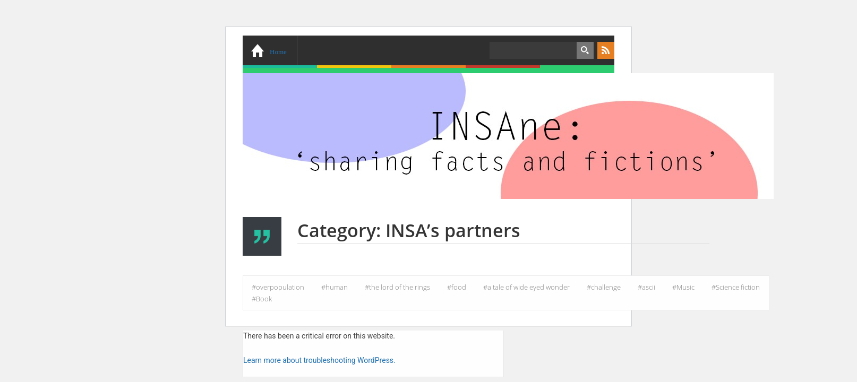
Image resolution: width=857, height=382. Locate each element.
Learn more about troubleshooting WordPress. (319, 360)
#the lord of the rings (397, 287)
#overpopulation (278, 287)
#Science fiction (736, 287)
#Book (262, 298)
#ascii (646, 287)
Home (278, 52)
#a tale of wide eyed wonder (526, 287)
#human (334, 287)
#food (456, 287)
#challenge (604, 287)
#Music (683, 287)
